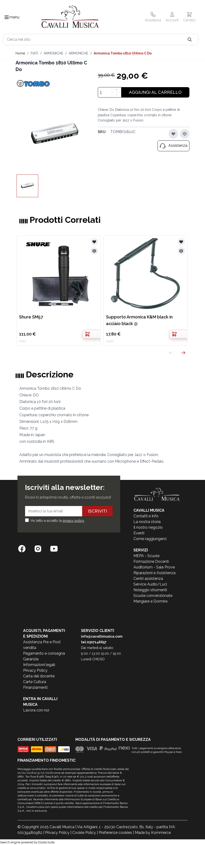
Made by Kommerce (153, 832)
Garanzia (30, 659)
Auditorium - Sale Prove (154, 567)
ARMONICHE (53, 53)
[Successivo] (183, 352)
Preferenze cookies (115, 832)
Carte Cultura (34, 682)
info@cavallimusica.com (102, 636)
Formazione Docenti (151, 561)
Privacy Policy (35, 670)
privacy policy (73, 521)
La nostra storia (147, 521)
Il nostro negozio (148, 527)
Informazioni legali (39, 664)
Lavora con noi (36, 710)
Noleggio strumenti (150, 590)
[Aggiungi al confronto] (184, 134)
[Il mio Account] (172, 17)
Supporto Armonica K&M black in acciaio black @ (139, 320)
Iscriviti (97, 511)
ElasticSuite (46, 842)
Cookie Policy (84, 832)
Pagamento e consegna (44, 653)
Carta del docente (39, 676)
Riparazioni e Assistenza (154, 573)
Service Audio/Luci (150, 584)
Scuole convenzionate (152, 595)
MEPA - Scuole (146, 556)
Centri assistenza (148, 578)
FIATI (34, 53)
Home (20, 53)
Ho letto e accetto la (57, 521)
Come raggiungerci (150, 539)
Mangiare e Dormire (150, 601)
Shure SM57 (31, 316)
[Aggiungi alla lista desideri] (173, 134)
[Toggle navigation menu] (6, 17)
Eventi (138, 533)
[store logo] (70, 17)
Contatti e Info (145, 516)
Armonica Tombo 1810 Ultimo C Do (123, 53)
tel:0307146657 (94, 642)
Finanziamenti (35, 687)
